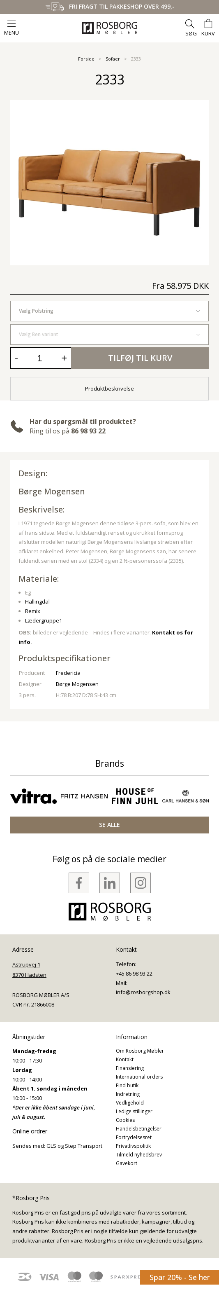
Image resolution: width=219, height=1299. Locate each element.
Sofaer (113, 59)
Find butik (127, 1085)
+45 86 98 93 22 (134, 973)
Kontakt (125, 1059)
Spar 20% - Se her (180, 1277)
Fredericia (68, 672)
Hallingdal (37, 601)
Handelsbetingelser (138, 1128)
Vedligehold (130, 1102)
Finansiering (130, 1068)
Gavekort (126, 1163)
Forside (86, 59)
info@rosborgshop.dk (143, 992)
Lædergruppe (42, 620)
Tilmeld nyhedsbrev (139, 1154)
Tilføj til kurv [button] (140, 357)
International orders (139, 1076)
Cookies (125, 1119)
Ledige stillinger (134, 1111)
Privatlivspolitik (133, 1145)
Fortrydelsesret (134, 1137)
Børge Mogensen (51, 491)
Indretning (128, 1094)
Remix (32, 611)
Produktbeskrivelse (109, 388)
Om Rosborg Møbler (140, 1050)
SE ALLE (109, 825)
